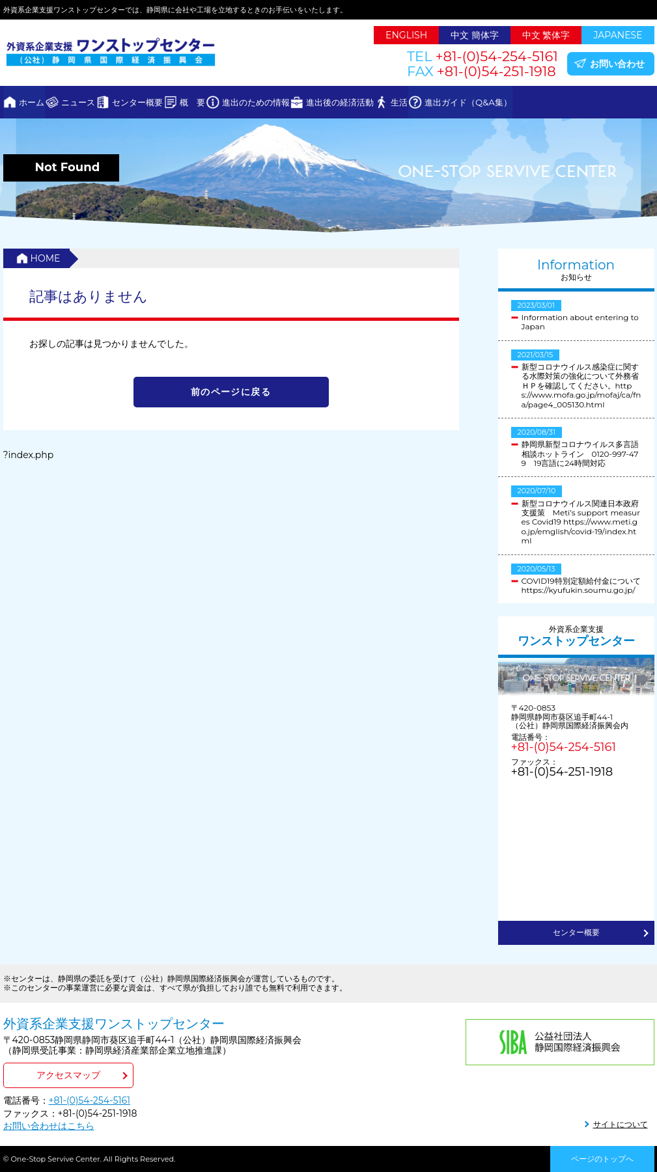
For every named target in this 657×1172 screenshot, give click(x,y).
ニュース (102, 102)
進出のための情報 (327, 102)
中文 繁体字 (546, 35)
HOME (46, 258)
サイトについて (620, 1124)
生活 (502, 102)
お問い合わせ (617, 64)
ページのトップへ (602, 1159)
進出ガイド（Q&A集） (587, 102)
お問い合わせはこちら (48, 1126)
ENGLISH (406, 35)
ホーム (40, 102)
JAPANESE (617, 35)
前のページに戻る (231, 392)
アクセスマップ (68, 1075)
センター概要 (177, 102)
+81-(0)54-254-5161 (563, 747)
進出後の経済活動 (427, 102)
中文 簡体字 (475, 35)
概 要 (247, 102)
